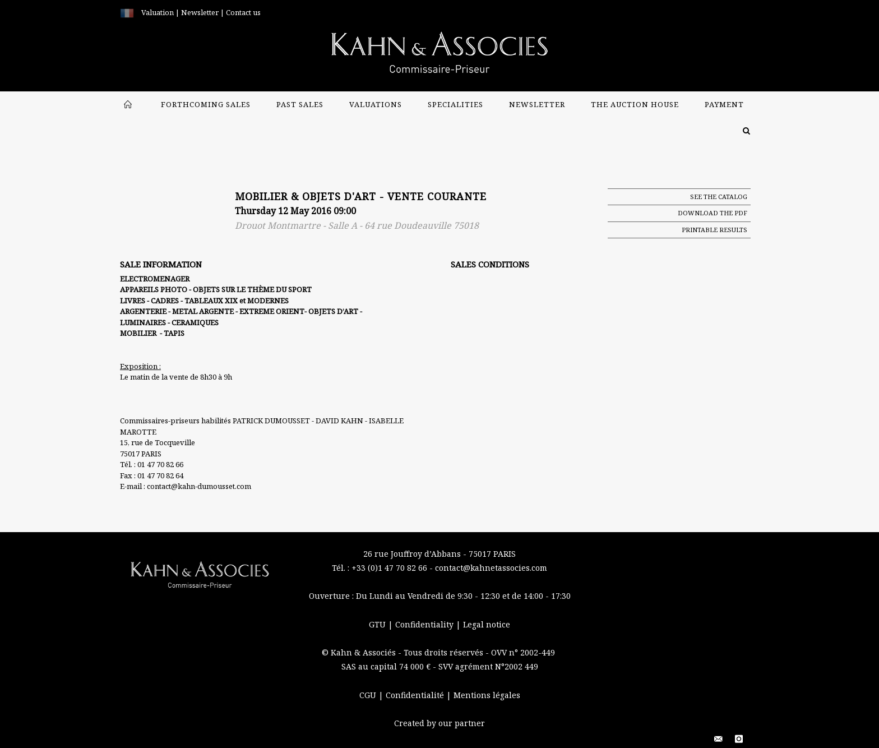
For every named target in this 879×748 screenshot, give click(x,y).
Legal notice (486, 624)
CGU (368, 695)
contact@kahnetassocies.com (491, 567)
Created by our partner (439, 723)
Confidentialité (416, 695)
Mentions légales (487, 695)
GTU (378, 624)
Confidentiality (425, 624)
